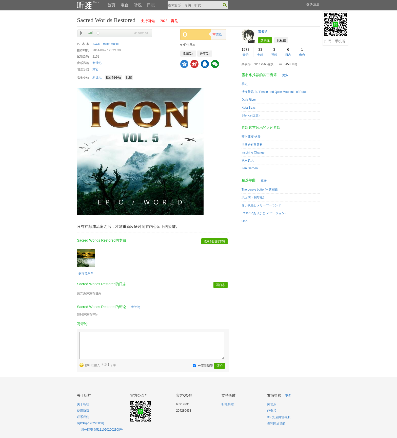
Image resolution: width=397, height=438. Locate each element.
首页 (111, 5)
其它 (95, 69)
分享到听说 (205, 365)
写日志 (220, 285)
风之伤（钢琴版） (254, 197)
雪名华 (262, 31)
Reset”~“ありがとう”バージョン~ (264, 213)
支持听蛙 (148, 21)
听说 (138, 5)
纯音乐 (271, 404)
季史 (245, 84)
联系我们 (83, 417)
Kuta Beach (249, 107)
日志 (151, 5)
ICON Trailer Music (105, 44)
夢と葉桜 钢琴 (251, 137)
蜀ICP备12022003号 (91, 423)
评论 (219, 365)
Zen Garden (250, 168)
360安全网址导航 (278, 417)
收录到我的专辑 (214, 241)
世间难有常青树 (252, 144)
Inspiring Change (253, 152)
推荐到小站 (113, 77)
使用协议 (83, 410)
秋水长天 (248, 160)
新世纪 (97, 63)
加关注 (265, 40)
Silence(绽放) (251, 115)
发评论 (135, 307)
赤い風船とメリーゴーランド (261, 205)
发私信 (281, 40)
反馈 (129, 77)
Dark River (249, 100)
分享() (205, 53)
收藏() (188, 53)
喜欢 (217, 35)
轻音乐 (271, 411)
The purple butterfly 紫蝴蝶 (260, 189)
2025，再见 (169, 21)
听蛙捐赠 (228, 404)
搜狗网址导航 (276, 423)
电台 (125, 5)
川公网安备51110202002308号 (102, 429)
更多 (285, 75)
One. (245, 221)
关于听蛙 (83, 404)
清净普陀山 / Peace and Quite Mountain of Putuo (274, 92)
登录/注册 (312, 4)
